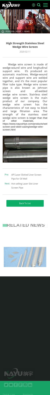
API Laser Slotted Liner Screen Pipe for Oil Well (26, 176)
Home (18, 31)
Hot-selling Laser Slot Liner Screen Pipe (24, 185)
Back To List (25, 203)
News (27, 31)
